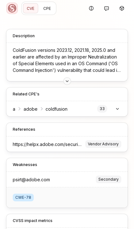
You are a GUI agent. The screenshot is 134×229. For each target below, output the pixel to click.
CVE (30, 8)
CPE (47, 8)
